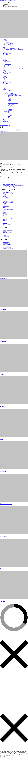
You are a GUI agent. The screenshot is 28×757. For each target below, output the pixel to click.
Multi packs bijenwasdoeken (14, 95)
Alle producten (8, 90)
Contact (4, 122)
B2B (4, 47)
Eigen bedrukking (6, 215)
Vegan (9, 100)
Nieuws (4, 120)
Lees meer (11, 755)
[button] (14, 56)
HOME (4, 39)
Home (4, 88)
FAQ (4, 50)
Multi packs (3, 341)
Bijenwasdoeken (9, 43)
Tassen (9, 108)
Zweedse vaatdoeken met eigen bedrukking (14, 49)
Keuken (10, 105)
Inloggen (2, 128)
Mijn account (6, 121)
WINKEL (5, 40)
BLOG (4, 52)
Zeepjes (10, 110)
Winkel (4, 89)
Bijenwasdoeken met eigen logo (10, 117)
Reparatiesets (11, 99)
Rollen (9, 96)
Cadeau (9, 112)
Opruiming (7, 42)
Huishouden (8, 44)
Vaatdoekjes (10, 109)
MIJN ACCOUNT (7, 53)
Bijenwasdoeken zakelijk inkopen (12, 48)
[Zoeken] (18, 130)
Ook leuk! (7, 45)
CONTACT (5, 54)
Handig (9, 114)
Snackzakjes (11, 106)
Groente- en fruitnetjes (13, 103)
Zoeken (1, 130)
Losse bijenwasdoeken (13, 94)
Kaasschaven (11, 104)
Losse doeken (3, 309)
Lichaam (10, 115)
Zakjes (9, 98)
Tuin (9, 116)
